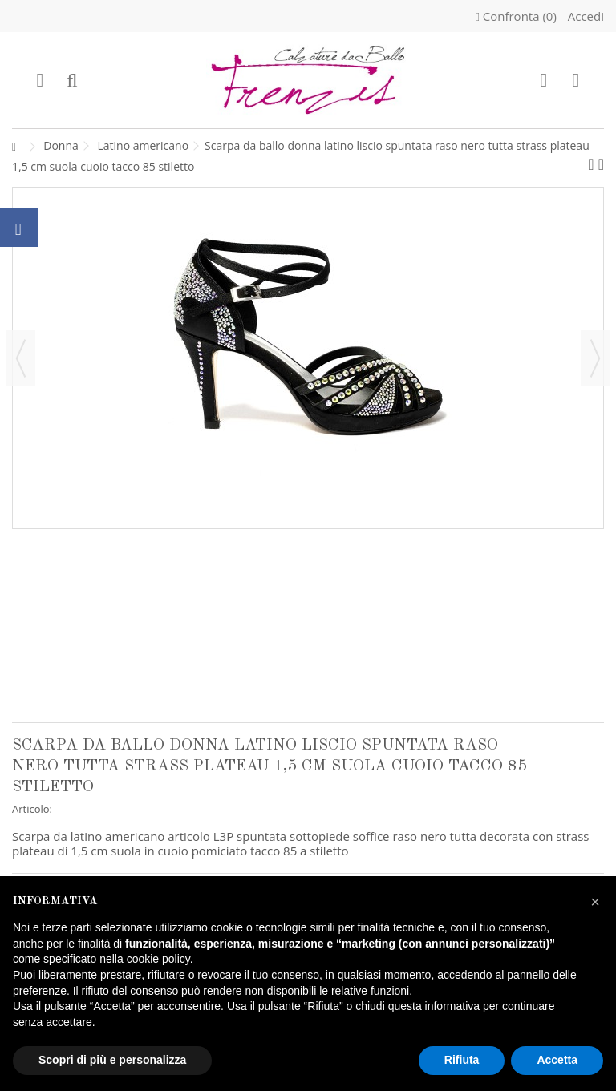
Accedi (584, 16)
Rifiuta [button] (462, 1059)
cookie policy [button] (158, 958)
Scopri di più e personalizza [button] (112, 1059)
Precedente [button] (20, 358)
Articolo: (32, 809)
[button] (595, 902)
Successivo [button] (595, 358)
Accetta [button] (557, 1059)
